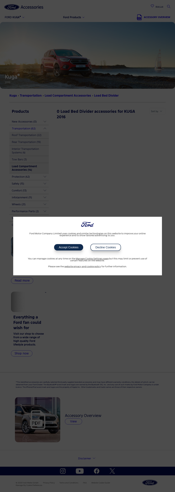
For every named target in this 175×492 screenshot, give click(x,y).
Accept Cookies (68, 247)
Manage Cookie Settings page (92, 259)
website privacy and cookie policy (82, 267)
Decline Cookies (105, 247)
